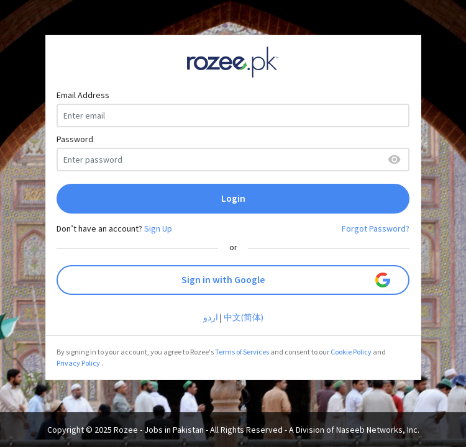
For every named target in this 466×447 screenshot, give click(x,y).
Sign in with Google (286, 280)
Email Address (83, 95)
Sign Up (158, 228)
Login (233, 198)
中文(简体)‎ (243, 317)
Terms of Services (242, 351)
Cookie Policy (351, 351)
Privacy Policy (78, 363)
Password (75, 139)
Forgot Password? (375, 228)
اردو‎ (210, 317)
